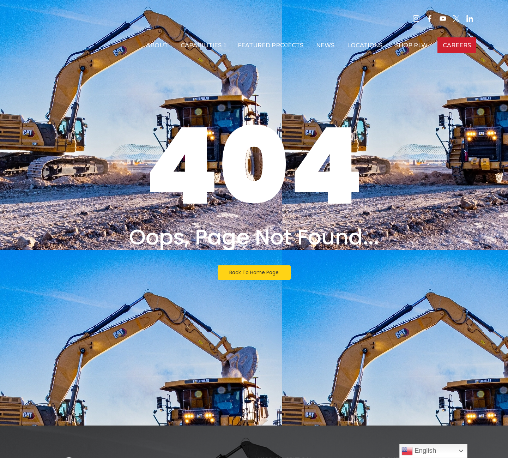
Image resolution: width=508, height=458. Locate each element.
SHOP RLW (411, 45)
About (157, 45)
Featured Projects (270, 45)
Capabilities (202, 45)
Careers (457, 45)
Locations (364, 45)
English (418, 451)
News (325, 45)
